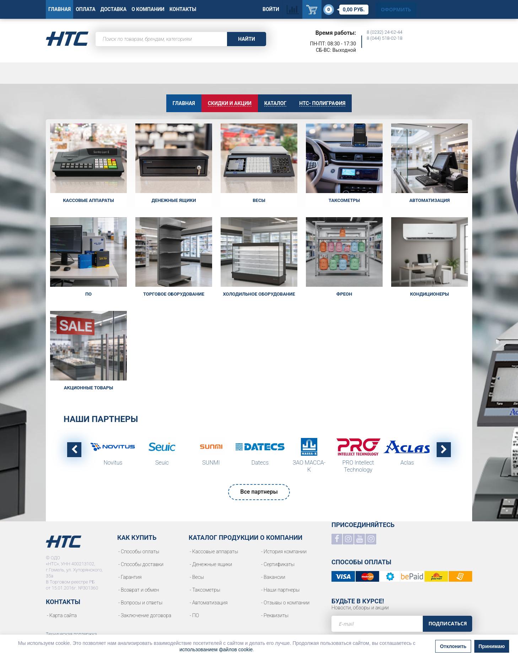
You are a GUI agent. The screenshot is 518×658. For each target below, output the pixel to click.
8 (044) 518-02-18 (385, 38)
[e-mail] (377, 624)
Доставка (114, 9)
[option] (112, 454)
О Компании (147, 9)
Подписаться (447, 623)
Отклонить (453, 646)
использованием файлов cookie (216, 649)
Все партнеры (258, 491)
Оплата (85, 9)
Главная (59, 9)
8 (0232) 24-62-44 (385, 32)
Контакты (182, 9)
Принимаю (492, 646)
